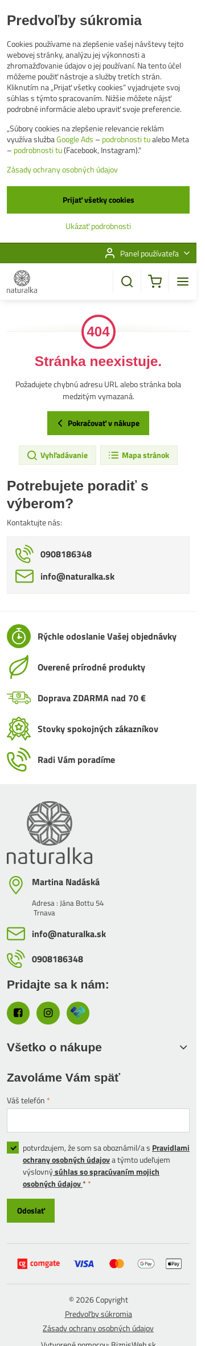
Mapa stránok (138, 455)
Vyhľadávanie (57, 455)
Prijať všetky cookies (98, 200)
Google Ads (74, 139)
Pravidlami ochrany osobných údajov (106, 1154)
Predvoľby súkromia (98, 1314)
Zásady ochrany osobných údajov (98, 1328)
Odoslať (31, 1210)
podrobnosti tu (126, 139)
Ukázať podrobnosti (98, 225)
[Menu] (182, 281)
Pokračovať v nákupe (97, 423)
